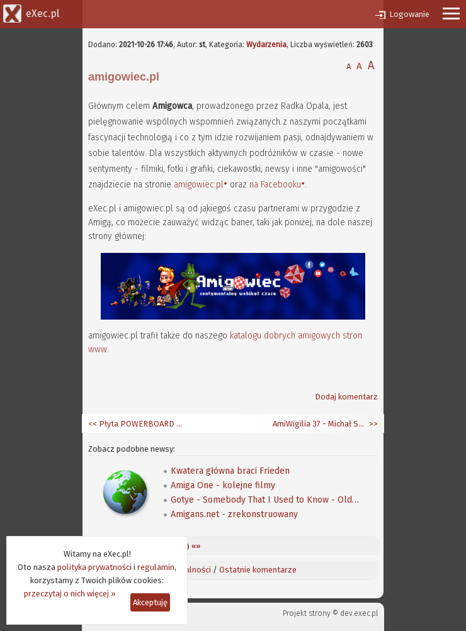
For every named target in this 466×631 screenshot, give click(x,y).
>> (372, 423)
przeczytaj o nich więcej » (70, 593)
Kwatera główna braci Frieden (230, 471)
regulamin (155, 567)
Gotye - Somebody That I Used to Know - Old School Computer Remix (265, 499)
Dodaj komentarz (346, 396)
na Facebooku (275, 184)
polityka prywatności (94, 567)
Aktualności (190, 569)
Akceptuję (150, 602)
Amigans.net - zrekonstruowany (234, 514)
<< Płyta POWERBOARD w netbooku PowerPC (135, 423)
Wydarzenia (266, 44)
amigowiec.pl (199, 184)
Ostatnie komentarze (258, 569)
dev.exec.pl (359, 613)
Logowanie (409, 14)
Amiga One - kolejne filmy (223, 485)
